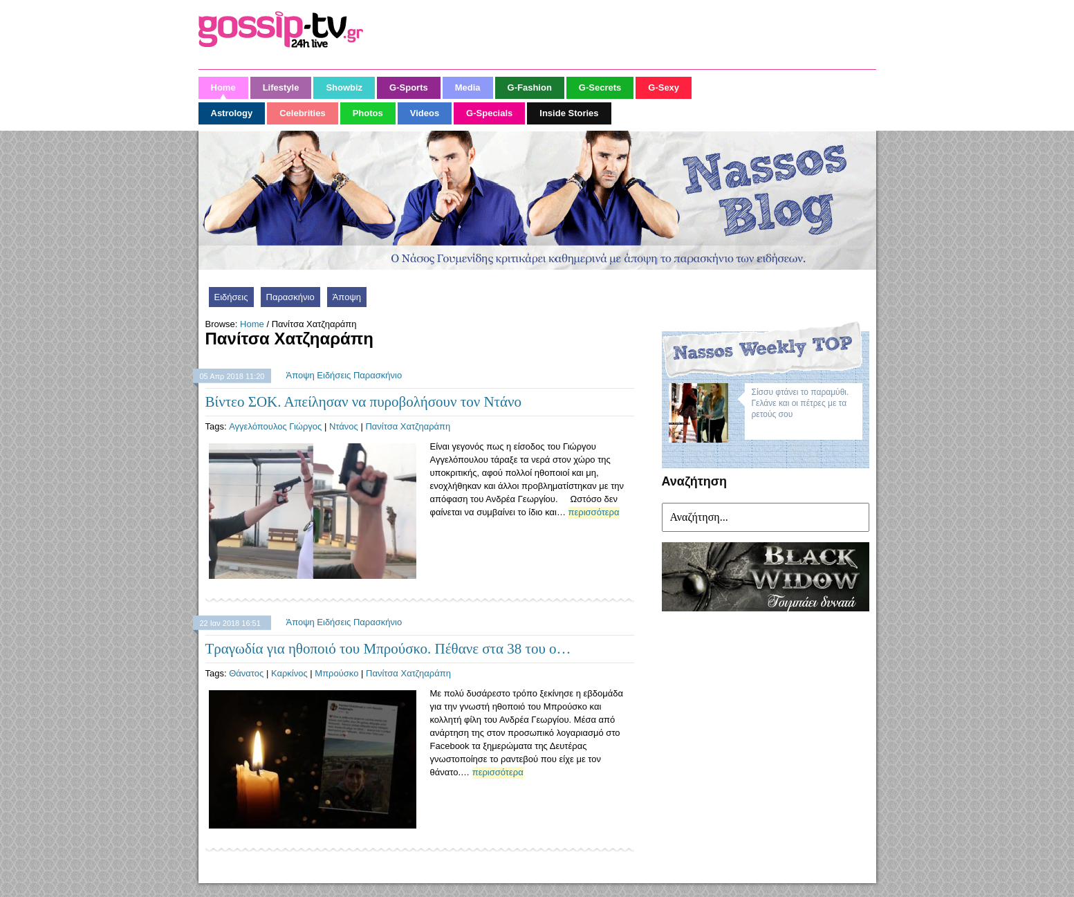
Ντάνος (343, 426)
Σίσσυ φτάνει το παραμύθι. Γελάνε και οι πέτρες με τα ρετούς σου (800, 403)
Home (252, 324)
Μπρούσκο (336, 673)
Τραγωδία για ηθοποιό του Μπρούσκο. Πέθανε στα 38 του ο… (388, 648)
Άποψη (347, 297)
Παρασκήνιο (290, 297)
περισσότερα (594, 512)
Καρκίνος (289, 673)
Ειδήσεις (231, 297)
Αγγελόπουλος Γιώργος (275, 426)
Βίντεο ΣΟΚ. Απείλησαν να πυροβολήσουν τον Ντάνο (363, 402)
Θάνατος (246, 673)
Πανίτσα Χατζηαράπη (407, 426)
